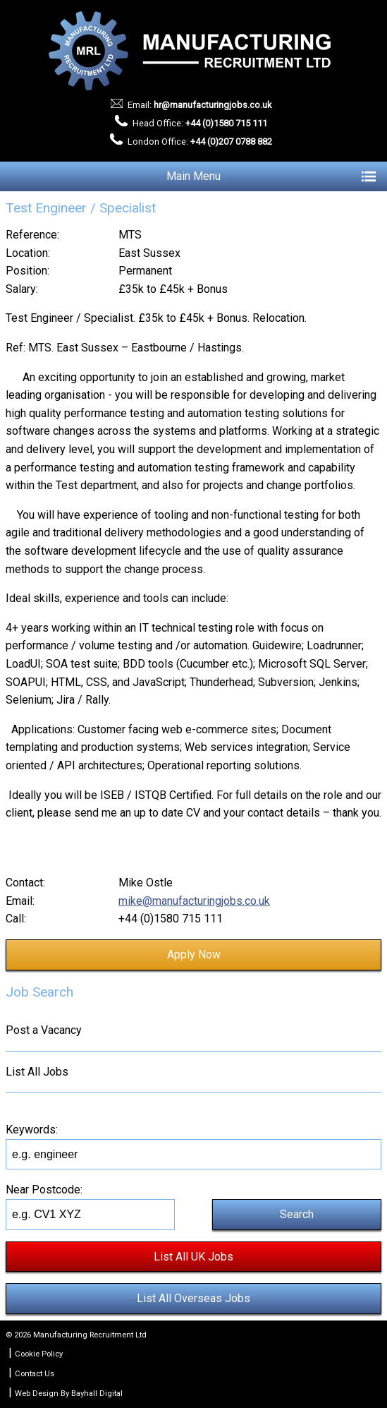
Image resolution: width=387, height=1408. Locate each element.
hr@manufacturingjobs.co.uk (212, 105)
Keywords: (32, 1129)
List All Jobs (37, 1071)
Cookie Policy (39, 1354)
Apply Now (194, 954)
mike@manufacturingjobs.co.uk (194, 901)
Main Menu (271, 176)
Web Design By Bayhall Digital (69, 1393)
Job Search (39, 992)
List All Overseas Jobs (193, 1298)
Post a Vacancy (44, 1030)
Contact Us (34, 1373)
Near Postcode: (44, 1189)
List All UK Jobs (193, 1256)
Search (297, 1214)
